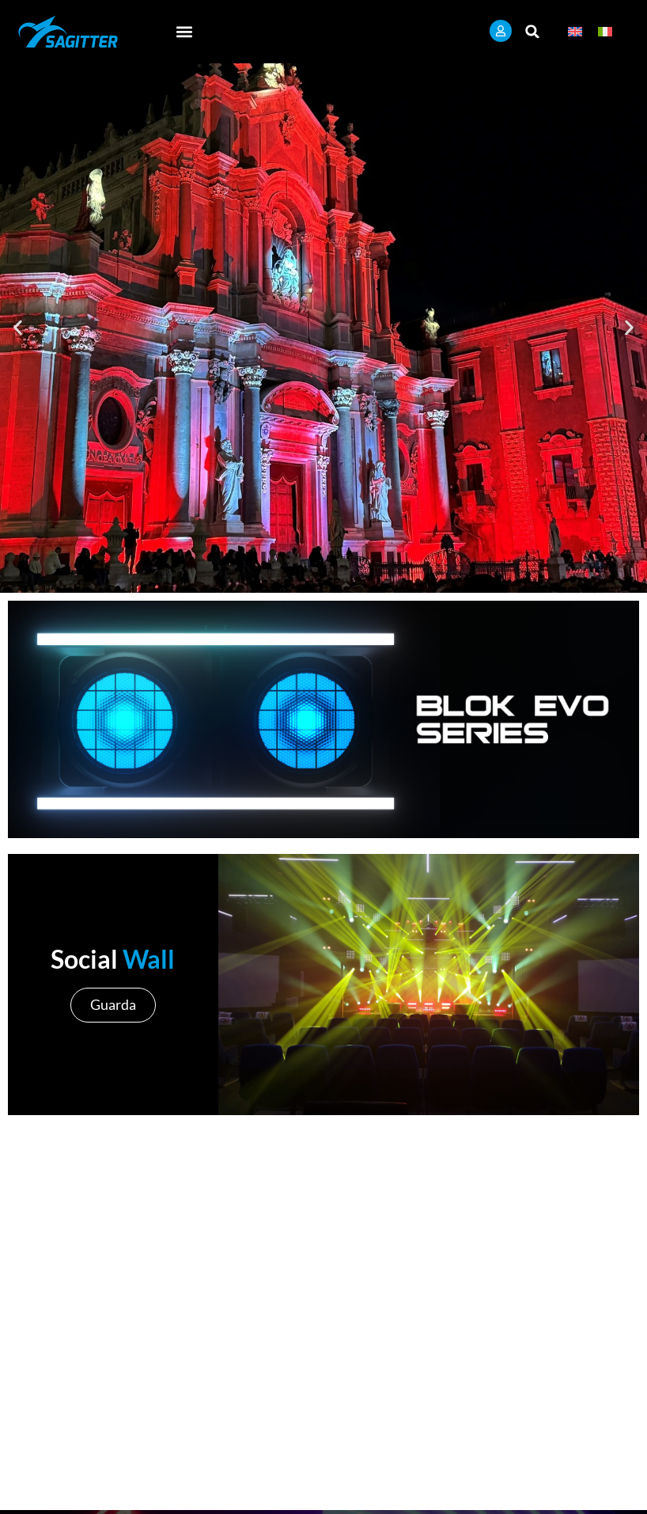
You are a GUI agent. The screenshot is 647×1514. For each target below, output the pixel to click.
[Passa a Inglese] (575, 31)
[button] (185, 31)
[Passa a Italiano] (605, 31)
